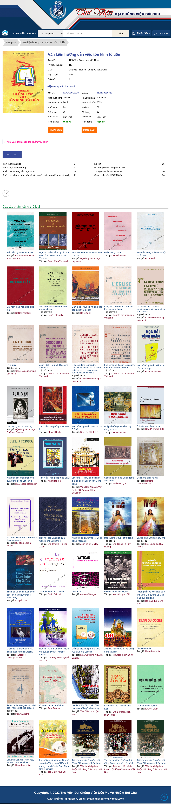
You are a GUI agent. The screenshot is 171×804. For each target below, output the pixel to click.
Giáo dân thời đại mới (147, 705)
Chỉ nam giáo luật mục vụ (19, 426)
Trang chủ (11, 42)
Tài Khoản (163, 33)
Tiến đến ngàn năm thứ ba (20, 252)
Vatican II (76, 591)
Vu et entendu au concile (51, 591)
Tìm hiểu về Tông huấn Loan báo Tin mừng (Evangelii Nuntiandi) (21, 594)
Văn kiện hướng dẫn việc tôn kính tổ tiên (43, 42)
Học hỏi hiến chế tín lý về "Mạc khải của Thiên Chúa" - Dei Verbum (54, 255)
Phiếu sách (143, 33)
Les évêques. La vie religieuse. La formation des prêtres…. (119, 366)
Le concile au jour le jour (116, 591)
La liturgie (11, 365)
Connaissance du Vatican (51, 705)
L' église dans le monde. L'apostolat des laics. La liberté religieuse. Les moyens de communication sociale (87, 369)
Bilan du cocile (144, 648)
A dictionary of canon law (149, 426)
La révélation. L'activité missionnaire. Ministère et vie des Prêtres (151, 309)
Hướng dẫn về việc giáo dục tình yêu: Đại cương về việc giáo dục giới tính (151, 594)
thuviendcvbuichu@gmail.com (105, 798)
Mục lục (12, 154)
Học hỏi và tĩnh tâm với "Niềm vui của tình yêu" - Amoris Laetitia (54, 651)
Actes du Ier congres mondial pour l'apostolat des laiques (21, 706)
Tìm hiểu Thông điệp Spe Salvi (54, 477)
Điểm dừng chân (112, 252)
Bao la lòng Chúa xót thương (118, 538)
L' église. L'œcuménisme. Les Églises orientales (119, 307)
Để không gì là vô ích (147, 477)
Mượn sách (56, 130)
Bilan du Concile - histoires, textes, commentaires (20, 761)
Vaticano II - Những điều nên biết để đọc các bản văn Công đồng (86, 480)
